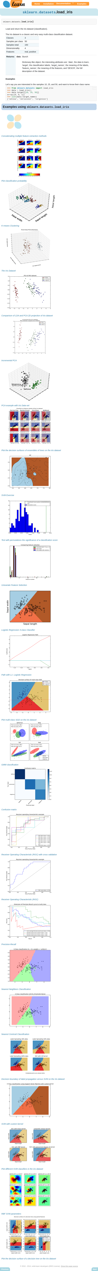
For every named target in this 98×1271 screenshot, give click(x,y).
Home (37, 4)
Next (95, 1269)
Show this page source (69, 1266)
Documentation (63, 3)
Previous (5, 1269)
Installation (48, 4)
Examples (81, 4)
